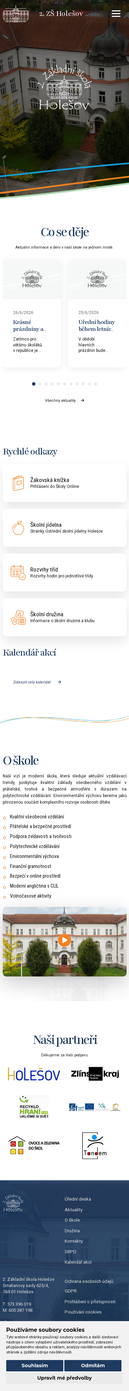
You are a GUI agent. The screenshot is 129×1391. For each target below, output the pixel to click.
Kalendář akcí (78, 1262)
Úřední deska (78, 1199)
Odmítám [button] (93, 1365)
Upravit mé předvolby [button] (64, 1378)
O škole (72, 1220)
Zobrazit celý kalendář (37, 682)
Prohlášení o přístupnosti (90, 1301)
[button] (33, 384)
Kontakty (74, 1241)
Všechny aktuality (64, 400)
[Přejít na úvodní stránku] (21, 13)
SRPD (70, 1251)
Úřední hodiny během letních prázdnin (96, 328)
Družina (72, 1230)
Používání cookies (83, 1312)
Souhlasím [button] (35, 1365)
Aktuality (74, 1209)
